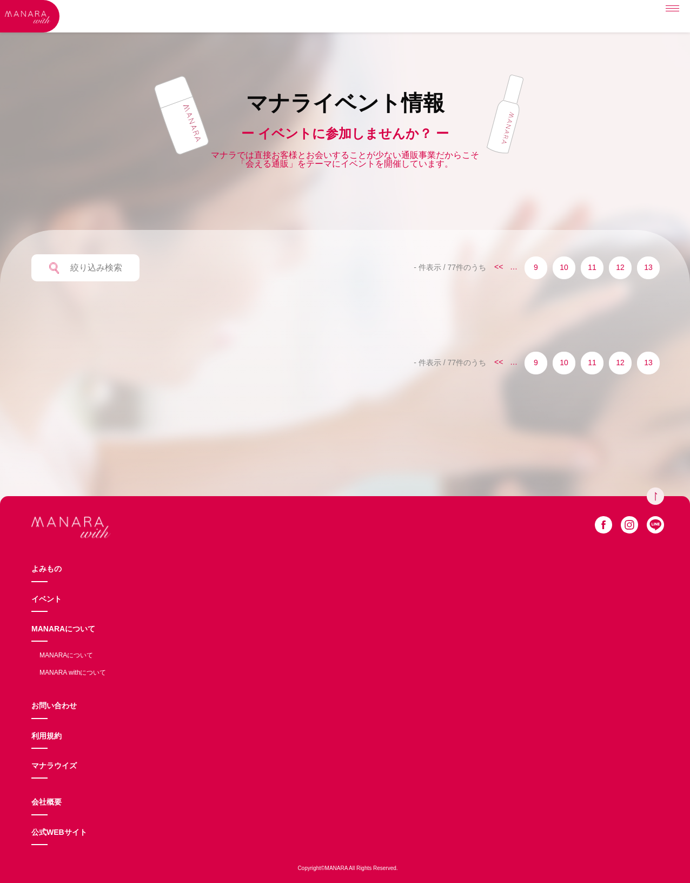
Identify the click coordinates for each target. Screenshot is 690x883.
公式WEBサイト (59, 832)
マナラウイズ (54, 765)
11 (592, 267)
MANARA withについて (72, 672)
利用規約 (46, 736)
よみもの (46, 568)
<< (498, 266)
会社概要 (46, 802)
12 (620, 267)
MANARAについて (63, 628)
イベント (46, 599)
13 (648, 267)
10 (564, 267)
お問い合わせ (54, 705)
